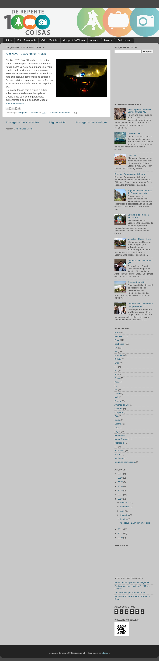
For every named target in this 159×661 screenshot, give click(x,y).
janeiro (123, 519)
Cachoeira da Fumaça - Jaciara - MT (139, 216)
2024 (120, 474)
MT (116, 366)
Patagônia (119, 443)
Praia (117, 340)
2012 (120, 529)
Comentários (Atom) (23, 129)
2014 (120, 495)
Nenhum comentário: (60, 112)
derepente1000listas (74, 40)
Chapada (118, 412)
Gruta (117, 420)
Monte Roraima (135, 133)
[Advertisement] (134, 77)
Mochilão (118, 336)
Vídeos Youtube (49, 40)
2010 (120, 537)
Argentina (119, 355)
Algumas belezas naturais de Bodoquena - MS (140, 191)
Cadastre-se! (124, 40)
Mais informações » (15, 103)
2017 (120, 482)
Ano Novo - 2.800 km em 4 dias (26, 53)
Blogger (105, 653)
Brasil (117, 332)
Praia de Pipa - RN (136, 282)
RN (116, 374)
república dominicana (124, 462)
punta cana (119, 458)
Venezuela (119, 450)
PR (116, 389)
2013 (120, 499)
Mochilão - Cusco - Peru (139, 239)
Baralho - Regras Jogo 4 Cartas (129, 174)
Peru (116, 382)
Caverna (118, 408)
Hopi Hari (132, 155)
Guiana (117, 424)
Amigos (94, 40)
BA (115, 370)
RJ (115, 386)
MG (116, 397)
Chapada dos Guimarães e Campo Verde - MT (140, 305)
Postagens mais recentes (22, 122)
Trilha (117, 393)
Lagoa (117, 431)
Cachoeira (119, 344)
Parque (117, 401)
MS (116, 348)
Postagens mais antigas (91, 122)
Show (117, 378)
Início (9, 40)
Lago (116, 427)
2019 (120, 478)
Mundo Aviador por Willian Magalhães (132, 582)
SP (115, 351)
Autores (108, 40)
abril (122, 511)
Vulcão (117, 454)
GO (116, 416)
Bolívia (117, 359)
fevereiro (124, 515)
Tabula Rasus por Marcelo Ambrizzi (131, 592)
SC (116, 446)
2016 (120, 486)
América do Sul (121, 405)
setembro (125, 506)
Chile (116, 363)
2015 (120, 490)
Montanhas (119, 435)
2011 (120, 533)
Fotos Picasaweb (26, 40)
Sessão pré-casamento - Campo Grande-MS (139, 110)
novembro (125, 502)
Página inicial (57, 122)
